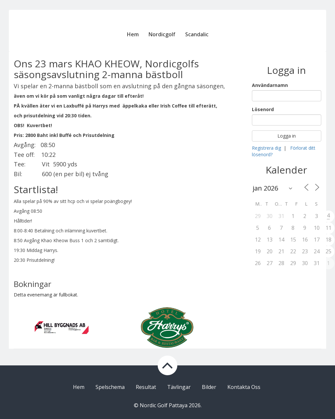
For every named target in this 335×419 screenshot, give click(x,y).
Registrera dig (266, 148)
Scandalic (196, 34)
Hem (133, 34)
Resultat (146, 387)
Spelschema (110, 387)
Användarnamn (270, 85)
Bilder (209, 387)
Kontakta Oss (243, 387)
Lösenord (263, 109)
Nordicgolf (162, 34)
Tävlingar (179, 387)
